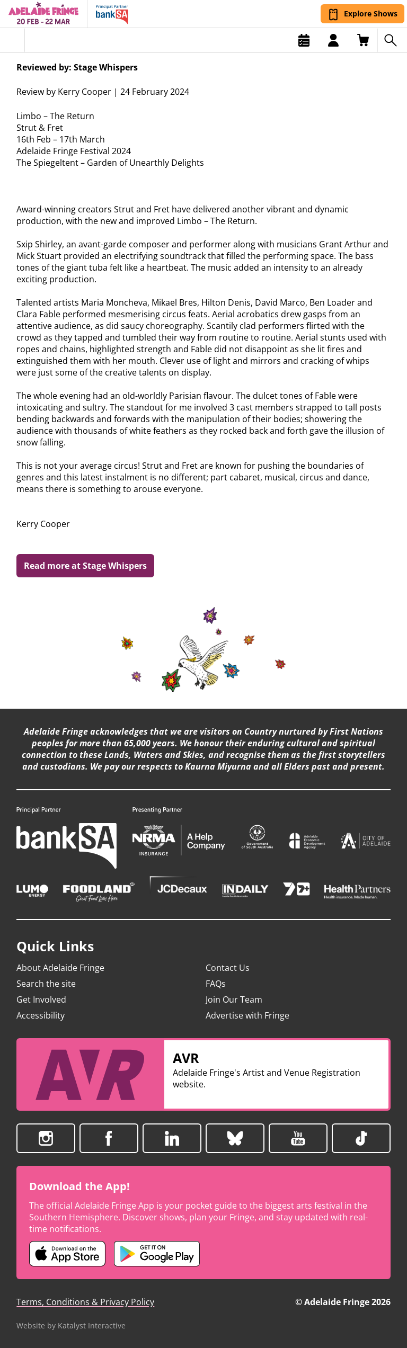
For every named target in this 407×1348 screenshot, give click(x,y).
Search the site (46, 983)
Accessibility (40, 1015)
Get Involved (41, 999)
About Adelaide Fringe (60, 968)
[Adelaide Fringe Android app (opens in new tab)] (157, 1253)
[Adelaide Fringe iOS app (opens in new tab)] (67, 1253)
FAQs (216, 983)
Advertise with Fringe (247, 1015)
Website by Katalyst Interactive (71, 1325)
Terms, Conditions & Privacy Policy (85, 1302)
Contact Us (228, 968)
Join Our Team (234, 999)
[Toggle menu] (12, 40)
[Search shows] (392, 40)
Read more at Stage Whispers (85, 566)
